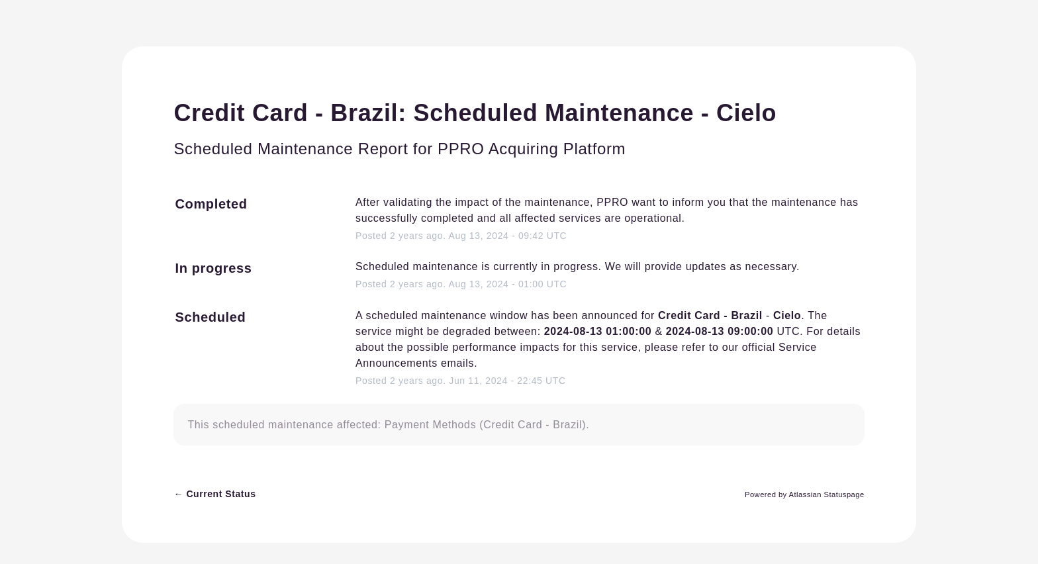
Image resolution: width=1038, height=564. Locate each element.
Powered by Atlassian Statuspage (805, 494)
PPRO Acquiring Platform (532, 149)
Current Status (214, 494)
